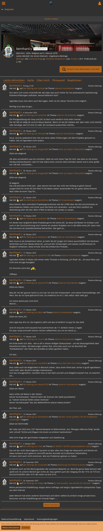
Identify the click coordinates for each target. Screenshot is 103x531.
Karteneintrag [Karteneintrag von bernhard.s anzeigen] (35, 59)
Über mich (43, 80)
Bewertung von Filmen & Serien (71, 465)
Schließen (25, 527)
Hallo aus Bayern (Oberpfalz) (71, 149)
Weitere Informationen (10, 527)
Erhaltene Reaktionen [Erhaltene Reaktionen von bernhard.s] (55, 59)
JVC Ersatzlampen (66, 200)
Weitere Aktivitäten (51, 505)
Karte (30, 80)
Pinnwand (58, 80)
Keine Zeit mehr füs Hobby (69, 363)
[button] (3, 3)
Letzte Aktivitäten (14, 80)
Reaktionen (74, 80)
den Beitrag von (34, 88)
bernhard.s (15, 85)
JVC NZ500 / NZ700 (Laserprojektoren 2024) (72, 446)
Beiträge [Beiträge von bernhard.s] (20, 59)
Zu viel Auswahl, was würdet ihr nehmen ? (73, 483)
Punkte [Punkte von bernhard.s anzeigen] (74, 59)
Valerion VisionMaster (64, 88)
